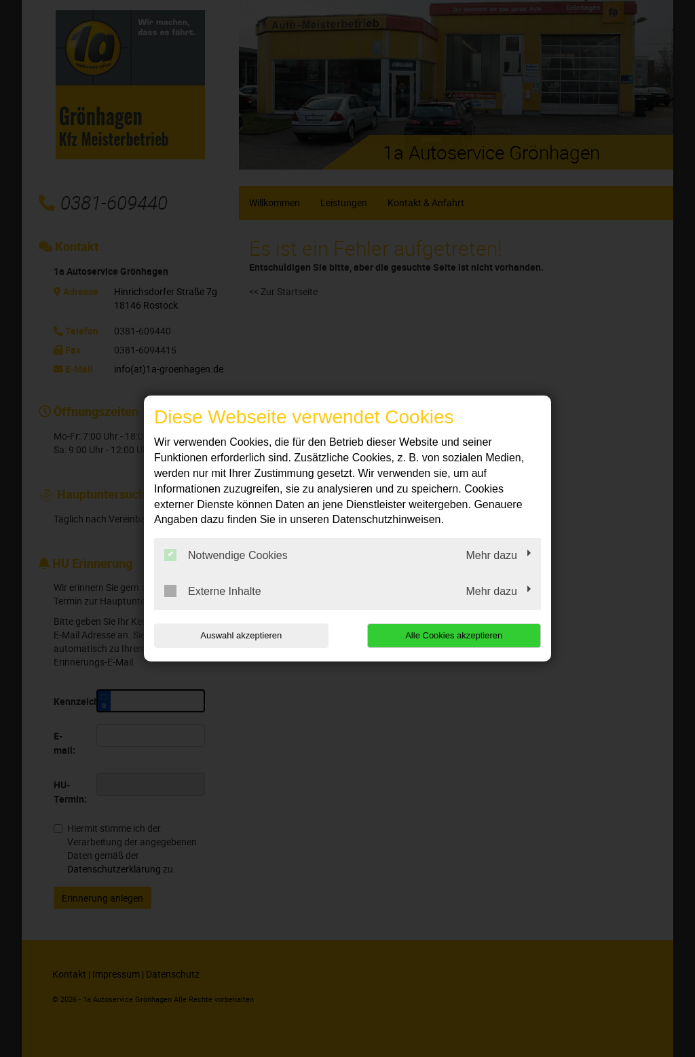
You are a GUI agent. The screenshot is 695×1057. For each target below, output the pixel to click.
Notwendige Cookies (226, 555)
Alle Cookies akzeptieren (453, 635)
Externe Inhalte (212, 591)
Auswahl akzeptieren (241, 635)
